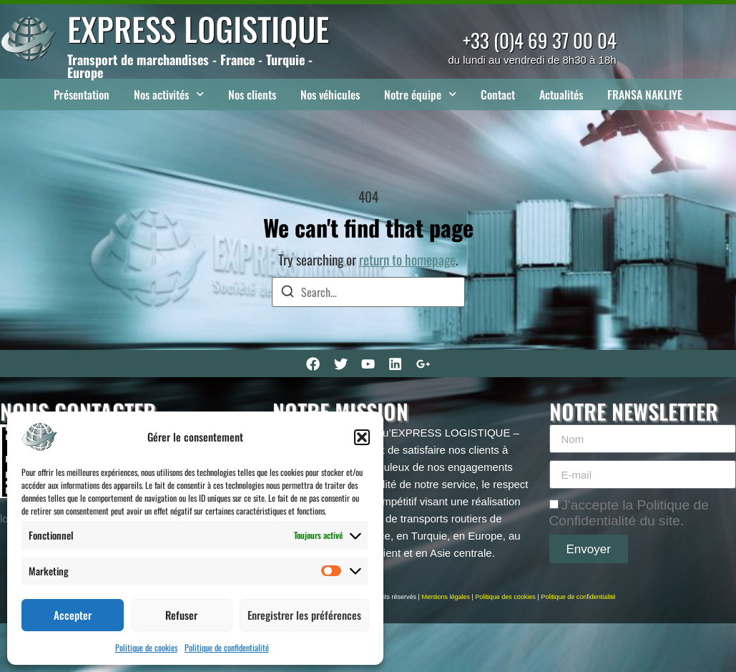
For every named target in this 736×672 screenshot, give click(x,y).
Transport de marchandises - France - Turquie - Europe (190, 66)
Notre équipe (420, 94)
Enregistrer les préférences (304, 615)
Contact (498, 94)
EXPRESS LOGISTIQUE (198, 28)
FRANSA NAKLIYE (644, 94)
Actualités (561, 94)
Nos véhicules (330, 94)
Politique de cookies (146, 647)
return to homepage (407, 259)
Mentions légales (445, 596)
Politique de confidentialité (227, 647)
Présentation (81, 94)
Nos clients (252, 94)
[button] (362, 437)
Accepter (73, 615)
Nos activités (169, 94)
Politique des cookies (505, 596)
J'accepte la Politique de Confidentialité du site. (629, 512)
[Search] (287, 293)
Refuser (181, 615)
